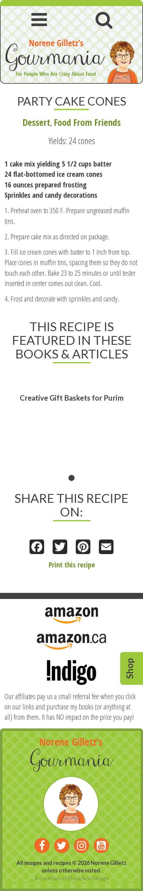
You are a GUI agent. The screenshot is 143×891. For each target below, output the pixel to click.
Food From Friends (87, 122)
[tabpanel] (71, 427)
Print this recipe (71, 565)
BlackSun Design (88, 878)
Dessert (36, 122)
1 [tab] (71, 478)
